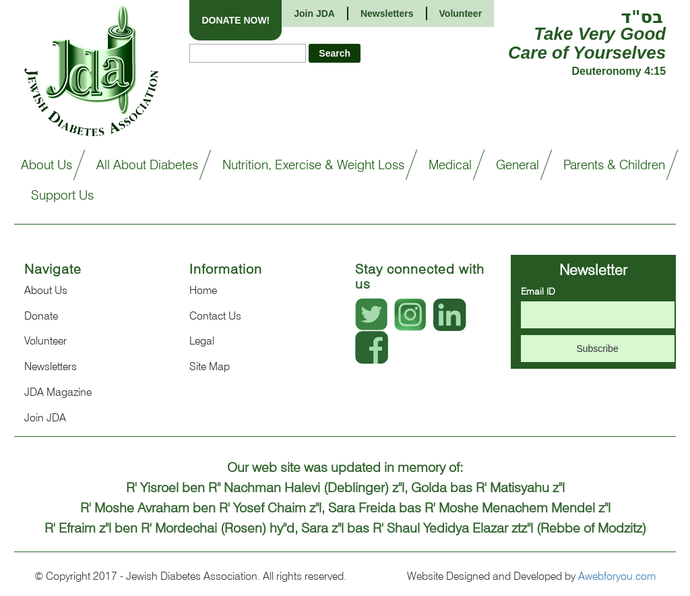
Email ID (538, 291)
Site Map (209, 366)
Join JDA (314, 13)
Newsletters (50, 366)
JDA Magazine (58, 392)
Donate (41, 315)
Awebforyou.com (617, 576)
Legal (201, 340)
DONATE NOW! (235, 20)
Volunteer (45, 340)
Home (203, 290)
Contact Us (215, 315)
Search (334, 53)
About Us (45, 290)
